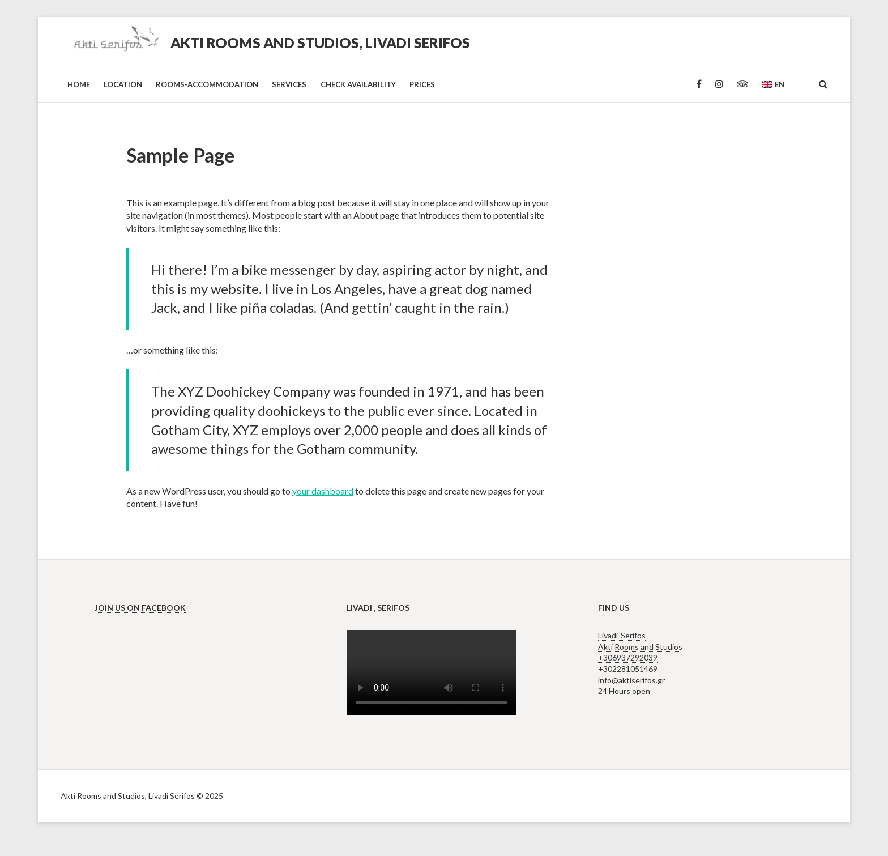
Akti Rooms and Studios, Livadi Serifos (320, 42)
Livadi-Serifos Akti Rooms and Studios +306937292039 (640, 646)
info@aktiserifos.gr (631, 680)
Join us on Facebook (140, 607)
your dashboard (322, 491)
